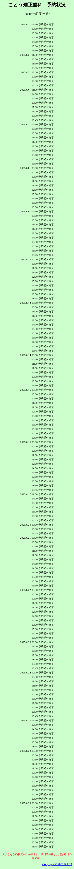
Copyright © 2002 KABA (57, 864)
